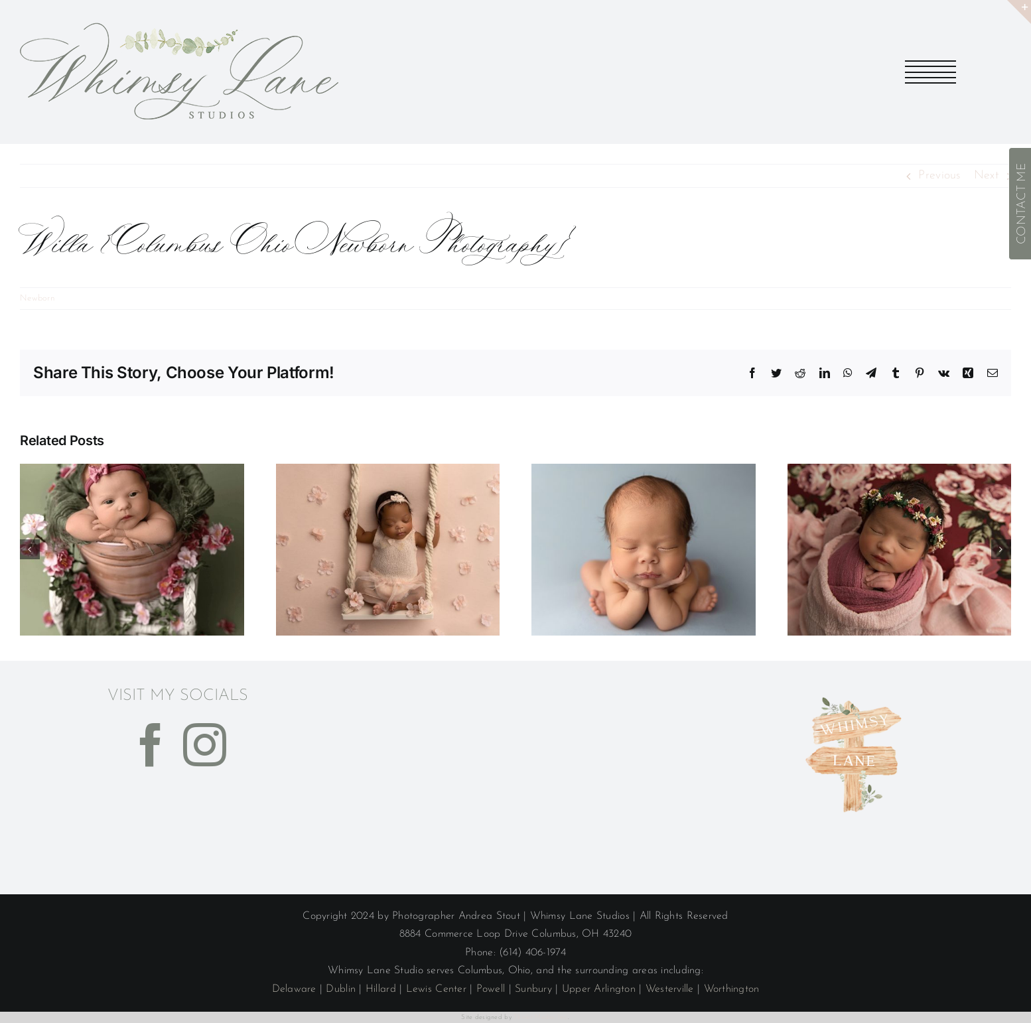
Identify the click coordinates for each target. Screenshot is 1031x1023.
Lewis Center (436, 989)
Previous (939, 175)
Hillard (381, 989)
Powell (491, 989)
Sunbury (533, 989)
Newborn (37, 298)
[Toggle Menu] (931, 72)
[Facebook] (150, 744)
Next (986, 175)
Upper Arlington (599, 989)
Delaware (294, 989)
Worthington (732, 989)
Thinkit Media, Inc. (541, 1017)
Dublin (341, 989)
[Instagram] (204, 744)
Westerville (670, 989)
